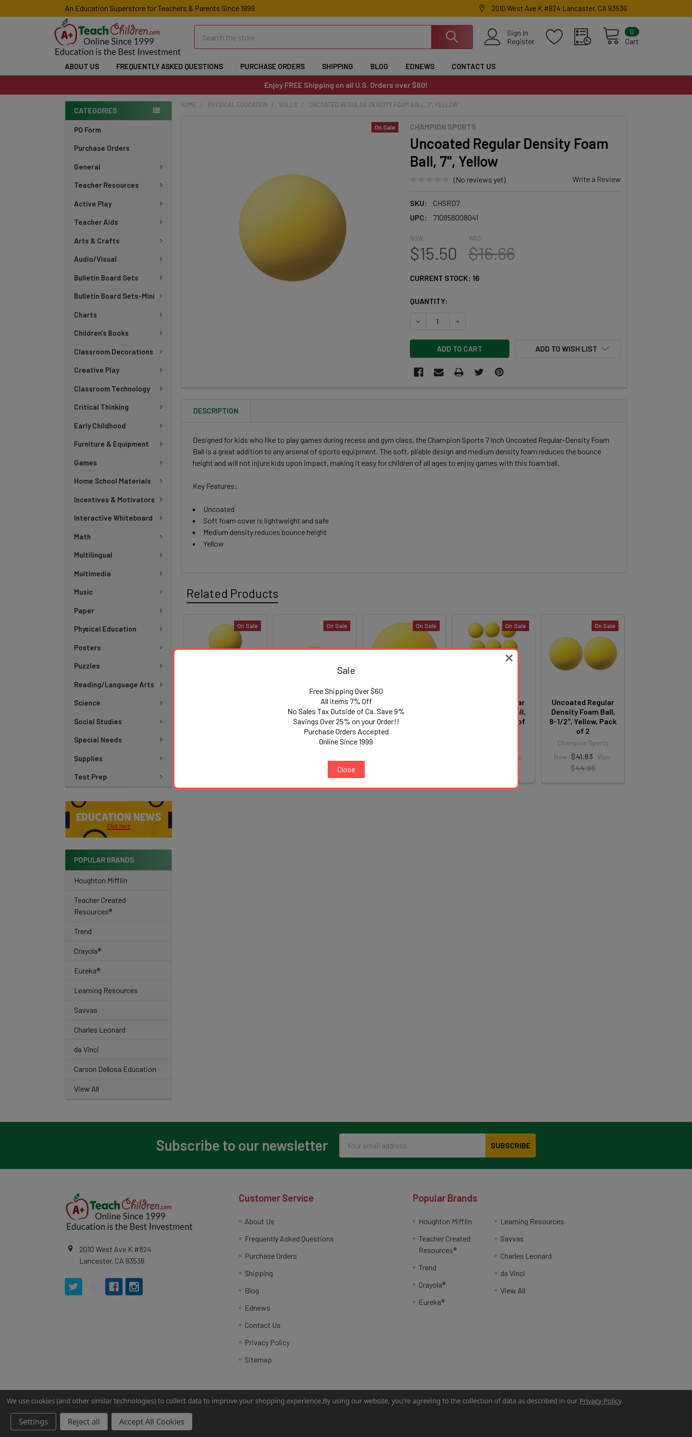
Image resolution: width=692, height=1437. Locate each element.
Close (346, 769)
